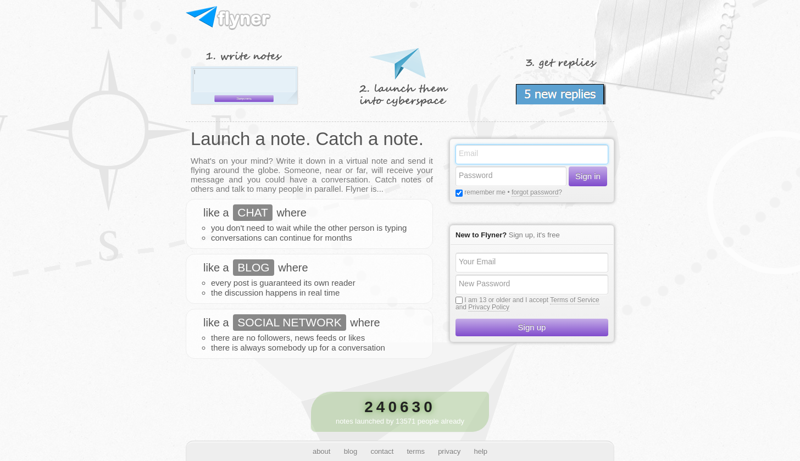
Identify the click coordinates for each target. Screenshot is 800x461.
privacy (449, 451)
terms (416, 451)
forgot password (535, 192)
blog (351, 451)
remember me (484, 192)
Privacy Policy (488, 307)
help (481, 451)
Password (475, 175)
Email (468, 153)
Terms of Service (574, 300)
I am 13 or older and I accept (506, 300)
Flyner (229, 18)
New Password (484, 283)
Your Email (477, 261)
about (322, 451)
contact (381, 451)
